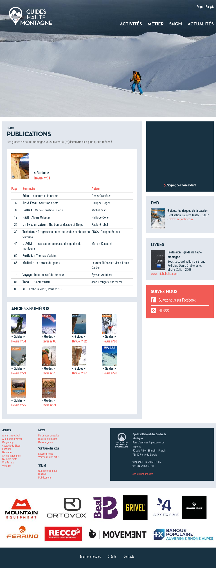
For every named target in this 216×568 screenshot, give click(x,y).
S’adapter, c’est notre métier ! (181, 185)
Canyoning (8, 442)
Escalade (6, 449)
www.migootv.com (181, 219)
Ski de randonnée (11, 455)
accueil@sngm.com (143, 474)
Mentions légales (90, 557)
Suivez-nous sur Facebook (177, 300)
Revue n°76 (109, 373)
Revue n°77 (79, 373)
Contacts (129, 557)
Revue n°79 (18, 373)
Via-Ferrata (8, 462)
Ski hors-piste (9, 459)
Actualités (201, 24)
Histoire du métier (47, 439)
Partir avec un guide (48, 435)
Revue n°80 (109, 341)
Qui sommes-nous (47, 470)
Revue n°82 (79, 341)
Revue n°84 (18, 341)
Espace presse (45, 453)
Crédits (112, 557)
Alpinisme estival (11, 435)
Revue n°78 (49, 373)
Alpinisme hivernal (12, 439)
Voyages (6, 465)
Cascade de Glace (11, 445)
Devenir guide (45, 442)
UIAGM (42, 474)
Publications (44, 477)
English (200, 7)
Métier (156, 24)
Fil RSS (164, 310)
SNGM (175, 24)
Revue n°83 (49, 341)
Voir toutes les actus (48, 457)
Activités (131, 24)
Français (209, 7)
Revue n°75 (18, 405)
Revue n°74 (49, 405)
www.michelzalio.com (164, 274)
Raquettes (7, 452)
